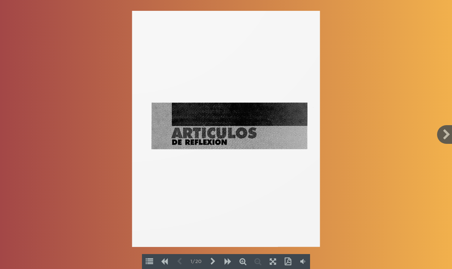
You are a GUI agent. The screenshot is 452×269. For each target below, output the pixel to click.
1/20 (196, 261)
